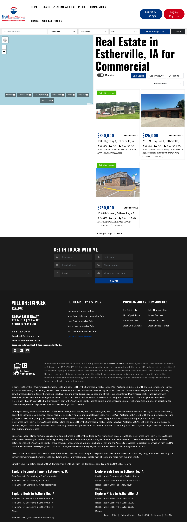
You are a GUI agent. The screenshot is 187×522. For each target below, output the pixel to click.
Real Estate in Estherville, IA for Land (30, 480)
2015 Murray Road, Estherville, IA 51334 (162, 141)
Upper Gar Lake (130, 320)
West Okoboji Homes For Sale (82, 331)
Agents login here (79, 336)
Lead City (49, 517)
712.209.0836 (116, 225)
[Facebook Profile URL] (15, 350)
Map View (109, 74)
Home (34, 7)
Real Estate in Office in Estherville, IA (113, 484)
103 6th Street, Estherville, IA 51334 (117, 213)
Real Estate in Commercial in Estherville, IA (117, 476)
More (178, 31)
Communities (98, 7)
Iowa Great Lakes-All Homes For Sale (85, 316)
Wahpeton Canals (157, 320)
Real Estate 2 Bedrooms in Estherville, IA (32, 498)
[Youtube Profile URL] (27, 350)
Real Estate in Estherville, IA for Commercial (34, 476)
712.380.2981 (156, 156)
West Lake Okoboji (132, 325)
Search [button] (47, 7)
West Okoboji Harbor (158, 325)
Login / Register (174, 14)
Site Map (169, 515)
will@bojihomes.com (26, 336)
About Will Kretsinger (71, 7)
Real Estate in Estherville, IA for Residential (34, 484)
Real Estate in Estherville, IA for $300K (114, 506)
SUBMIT (114, 280)
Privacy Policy (127, 515)
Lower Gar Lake (155, 315)
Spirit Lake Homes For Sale (80, 326)
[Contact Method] (76, 273)
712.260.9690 (116, 153)
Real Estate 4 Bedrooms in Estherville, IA (32, 506)
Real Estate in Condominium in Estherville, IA (118, 480)
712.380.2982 (148, 153)
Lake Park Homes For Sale (80, 321)
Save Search (138, 75)
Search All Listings (151, 14)
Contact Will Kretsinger (46, 21)
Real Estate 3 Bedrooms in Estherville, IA (32, 502)
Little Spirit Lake (131, 315)
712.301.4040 (21, 331)
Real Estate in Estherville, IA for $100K (114, 498)
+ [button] (4, 47)
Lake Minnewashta (157, 310)
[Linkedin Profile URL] (21, 350)
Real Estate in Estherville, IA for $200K (114, 502)
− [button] (4, 52)
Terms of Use (110, 515)
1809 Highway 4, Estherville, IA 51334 (117, 141)
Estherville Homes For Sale (81, 310)
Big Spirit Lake (130, 310)
